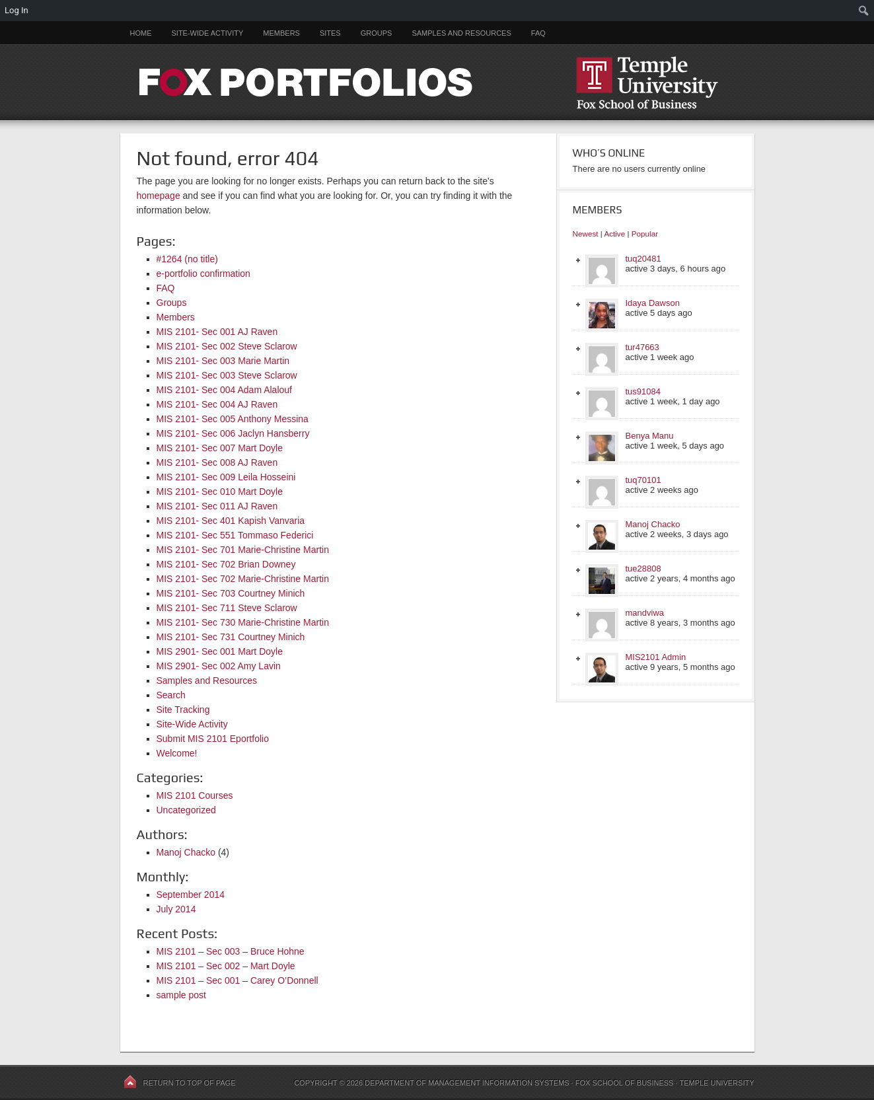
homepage (158, 195)
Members (281, 33)
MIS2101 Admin (656, 657)
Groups (376, 33)
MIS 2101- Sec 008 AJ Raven (217, 462)
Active (614, 233)
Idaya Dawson (653, 303)
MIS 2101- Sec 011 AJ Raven (217, 506)
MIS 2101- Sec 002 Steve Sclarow (227, 346)
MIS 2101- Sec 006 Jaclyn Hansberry (233, 433)
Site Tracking (183, 709)
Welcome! (177, 753)
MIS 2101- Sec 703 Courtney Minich (231, 593)
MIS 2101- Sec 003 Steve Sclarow (227, 375)
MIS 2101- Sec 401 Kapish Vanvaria (231, 520)
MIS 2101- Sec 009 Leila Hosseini (226, 477)
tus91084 (643, 391)
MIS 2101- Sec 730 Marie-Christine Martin (243, 622)
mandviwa (645, 613)
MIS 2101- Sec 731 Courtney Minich (231, 637)
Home (141, 33)
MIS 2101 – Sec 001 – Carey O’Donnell (237, 980)
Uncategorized (186, 810)
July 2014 (176, 909)
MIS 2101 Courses (195, 795)
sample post (181, 995)
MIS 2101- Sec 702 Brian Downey (226, 564)
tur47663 (642, 347)
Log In (16, 10)
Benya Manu (650, 436)
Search (171, 695)
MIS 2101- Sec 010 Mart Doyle (220, 491)
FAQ (538, 33)
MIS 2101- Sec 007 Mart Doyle (220, 448)
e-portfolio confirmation (203, 273)
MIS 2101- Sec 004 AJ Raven (217, 404)
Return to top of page (189, 1083)
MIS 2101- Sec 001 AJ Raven (217, 331)
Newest (586, 233)
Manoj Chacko (186, 852)
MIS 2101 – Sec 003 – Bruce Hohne (231, 951)
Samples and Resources (461, 33)
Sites (330, 33)
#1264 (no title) (187, 259)
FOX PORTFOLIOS (437, 82)
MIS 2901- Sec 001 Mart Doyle (220, 651)
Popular (645, 233)
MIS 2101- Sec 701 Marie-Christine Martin (243, 549)
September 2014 (191, 894)
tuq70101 (643, 480)
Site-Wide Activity (208, 33)
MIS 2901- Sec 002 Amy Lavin (219, 666)
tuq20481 (643, 259)
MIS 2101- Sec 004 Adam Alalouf (224, 390)
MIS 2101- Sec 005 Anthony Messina (233, 419)
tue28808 (643, 568)
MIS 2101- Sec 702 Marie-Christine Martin (243, 578)
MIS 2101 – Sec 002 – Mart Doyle (226, 966)
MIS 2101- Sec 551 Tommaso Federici (235, 535)
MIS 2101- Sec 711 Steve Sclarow (227, 608)
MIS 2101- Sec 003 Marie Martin (223, 360)
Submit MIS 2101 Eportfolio (213, 738)
